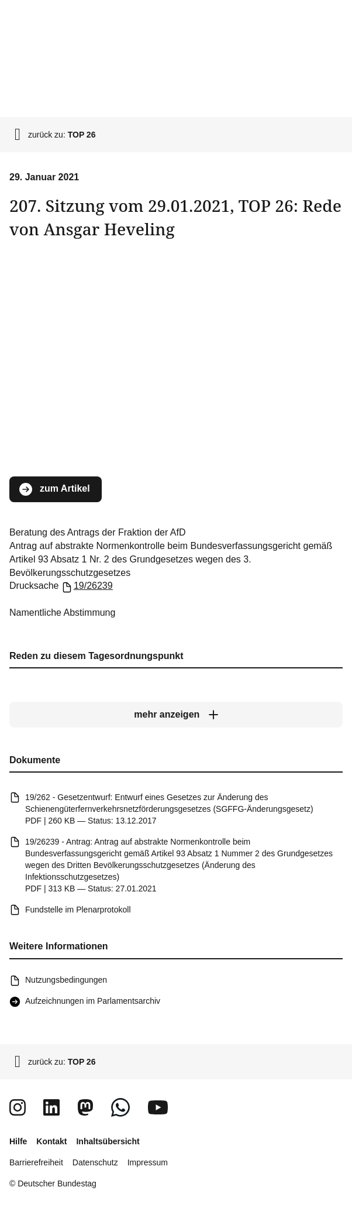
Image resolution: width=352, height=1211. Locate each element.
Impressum (147, 1162)
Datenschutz (95, 1162)
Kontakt (51, 1141)
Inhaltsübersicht (107, 1141)
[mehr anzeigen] (176, 715)
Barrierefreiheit (36, 1162)
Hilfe (18, 1141)
